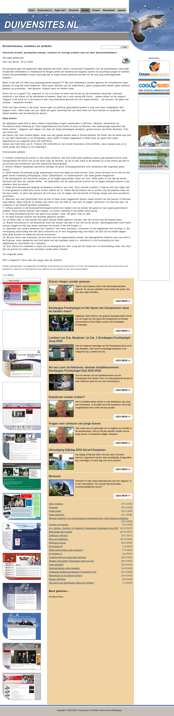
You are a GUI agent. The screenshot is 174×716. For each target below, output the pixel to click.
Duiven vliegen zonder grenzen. (69, 281)
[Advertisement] (21, 329)
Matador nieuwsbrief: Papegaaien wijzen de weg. (90, 561)
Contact (96, 10)
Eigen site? (60, 10)
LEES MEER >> (122, 301)
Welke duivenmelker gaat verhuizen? (90, 550)
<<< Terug (8, 275)
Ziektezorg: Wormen (90, 535)
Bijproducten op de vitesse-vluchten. (90, 575)
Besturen (55, 476)
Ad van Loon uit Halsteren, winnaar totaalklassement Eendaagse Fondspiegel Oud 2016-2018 (84, 369)
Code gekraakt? (90, 564)
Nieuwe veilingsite (90, 579)
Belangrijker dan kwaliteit (90, 532)
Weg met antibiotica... (90, 539)
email (41, 260)
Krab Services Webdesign (111, 710)
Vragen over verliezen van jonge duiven (75, 423)
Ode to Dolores (90, 503)
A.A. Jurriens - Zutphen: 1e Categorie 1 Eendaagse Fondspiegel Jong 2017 (90, 528)
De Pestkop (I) (90, 553)
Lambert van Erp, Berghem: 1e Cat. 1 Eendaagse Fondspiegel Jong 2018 (89, 339)
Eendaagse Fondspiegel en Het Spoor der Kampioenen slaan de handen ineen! (89, 309)
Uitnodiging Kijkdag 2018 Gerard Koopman (77, 449)
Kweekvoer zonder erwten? (67, 397)
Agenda (121, 10)
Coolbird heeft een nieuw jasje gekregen (90, 557)
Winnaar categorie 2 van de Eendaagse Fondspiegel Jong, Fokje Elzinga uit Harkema (90, 518)
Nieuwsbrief (109, 10)
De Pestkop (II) (90, 546)
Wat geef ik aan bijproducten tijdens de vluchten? (90, 583)
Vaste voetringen (90, 514)
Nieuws (85, 10)
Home (32, 10)
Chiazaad (90, 507)
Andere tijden (90, 511)
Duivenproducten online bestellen (90, 568)
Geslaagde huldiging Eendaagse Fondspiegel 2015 (90, 572)
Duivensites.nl (45, 10)
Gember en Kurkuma (90, 524)
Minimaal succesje (90, 542)
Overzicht (73, 10)
